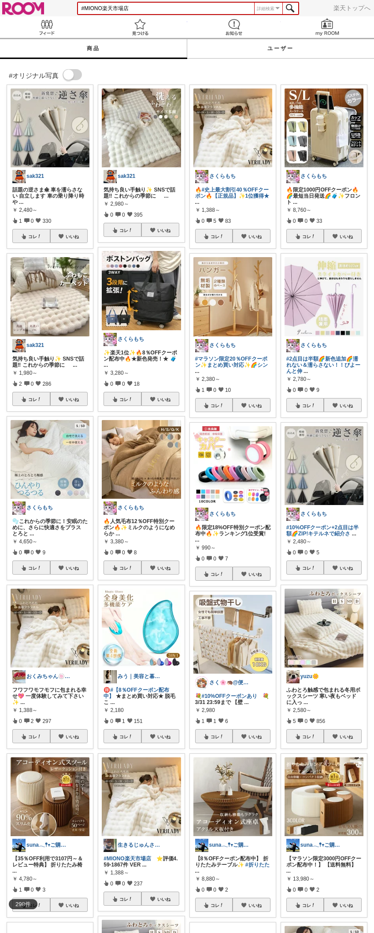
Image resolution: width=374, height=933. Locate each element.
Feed (46, 27)
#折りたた (257, 865)
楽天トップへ (351, 7)
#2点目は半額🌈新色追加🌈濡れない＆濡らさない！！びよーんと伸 (323, 365)
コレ (34, 236)
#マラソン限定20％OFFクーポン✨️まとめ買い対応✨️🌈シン (231, 362)
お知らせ (234, 27)
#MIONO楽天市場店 (127, 859)
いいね (72, 236)
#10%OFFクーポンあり (230, 696)
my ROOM (327, 27)
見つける (140, 27)
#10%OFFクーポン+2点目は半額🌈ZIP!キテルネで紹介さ (322, 530)
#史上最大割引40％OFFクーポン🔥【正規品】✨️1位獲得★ (232, 193)
